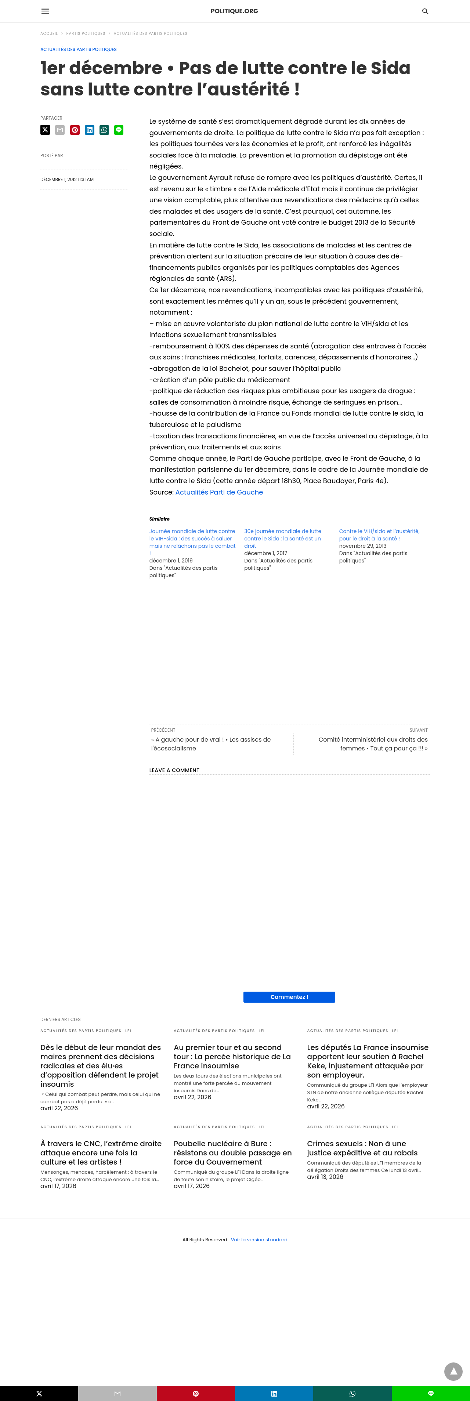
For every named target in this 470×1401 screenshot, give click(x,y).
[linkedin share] (89, 130)
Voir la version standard (259, 1239)
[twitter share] (45, 130)
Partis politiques (85, 33)
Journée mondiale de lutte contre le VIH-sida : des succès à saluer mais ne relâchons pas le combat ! (192, 542)
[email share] (60, 130)
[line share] (118, 130)
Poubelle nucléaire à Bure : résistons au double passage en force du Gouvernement (233, 1152)
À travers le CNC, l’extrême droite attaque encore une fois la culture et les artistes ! (101, 1152)
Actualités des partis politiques (151, 33)
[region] (289, 651)
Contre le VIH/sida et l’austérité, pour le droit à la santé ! (379, 535)
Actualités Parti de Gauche (219, 492)
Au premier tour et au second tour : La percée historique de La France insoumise (232, 1056)
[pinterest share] (75, 130)
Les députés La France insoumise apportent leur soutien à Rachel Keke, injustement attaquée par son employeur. (368, 1061)
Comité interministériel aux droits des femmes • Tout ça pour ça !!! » (373, 744)
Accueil (49, 33)
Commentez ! (289, 997)
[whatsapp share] (104, 130)
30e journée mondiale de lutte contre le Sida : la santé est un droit (282, 539)
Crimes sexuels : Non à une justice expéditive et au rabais (362, 1148)
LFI (128, 1030)
